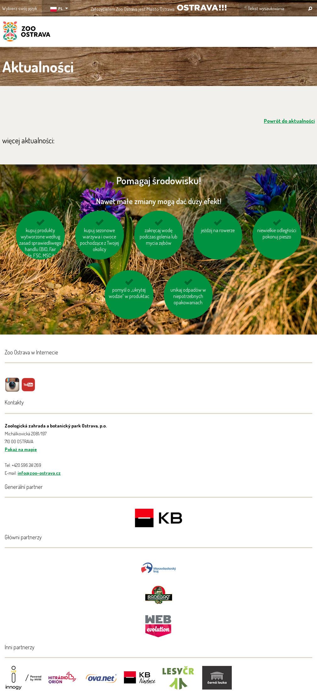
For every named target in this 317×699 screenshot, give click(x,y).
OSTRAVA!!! (201, 8)
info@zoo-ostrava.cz (39, 473)
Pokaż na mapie (21, 449)
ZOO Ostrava (26, 32)
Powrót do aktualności (289, 120)
